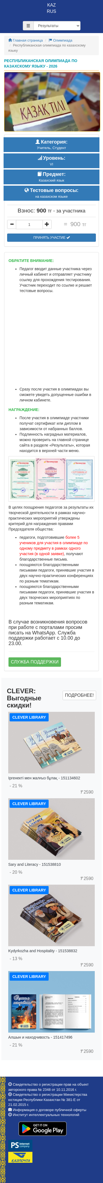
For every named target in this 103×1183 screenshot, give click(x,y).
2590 (86, 792)
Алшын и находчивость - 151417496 (40, 1037)
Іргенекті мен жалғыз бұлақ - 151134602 (44, 778)
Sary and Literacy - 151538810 (34, 864)
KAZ (51, 5)
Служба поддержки (35, 662)
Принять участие (51, 238)
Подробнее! (79, 695)
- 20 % (16, 872)
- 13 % (16, 958)
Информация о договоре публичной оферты (49, 1110)
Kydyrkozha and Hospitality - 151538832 (42, 951)
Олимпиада (61, 40)
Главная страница (25, 40)
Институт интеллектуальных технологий (46, 1115)
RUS (51, 11)
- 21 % (16, 785)
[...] (29, 224)
